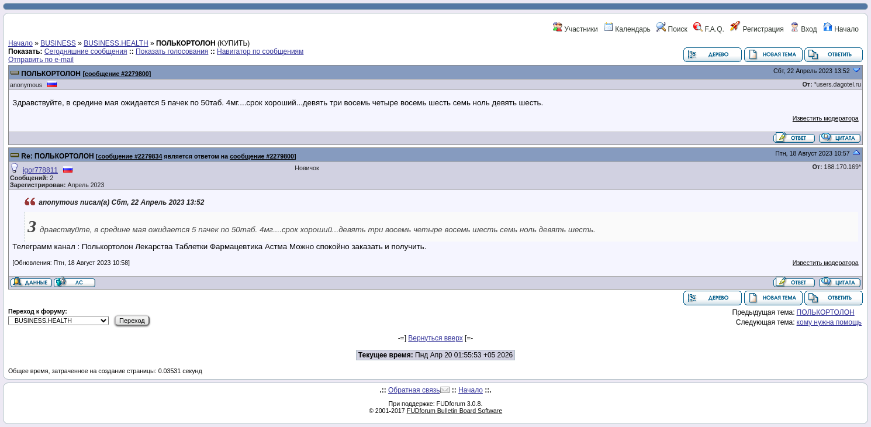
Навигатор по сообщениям (260, 51)
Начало (841, 29)
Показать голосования (172, 51)
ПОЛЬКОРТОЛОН (51, 74)
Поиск (671, 29)
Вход (803, 29)
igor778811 (40, 170)
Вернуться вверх (435, 338)
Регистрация (756, 29)
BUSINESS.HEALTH (116, 43)
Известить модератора (826, 118)
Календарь (627, 29)
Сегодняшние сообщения (85, 51)
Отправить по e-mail (41, 60)
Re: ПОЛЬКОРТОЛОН (57, 156)
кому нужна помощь (829, 322)
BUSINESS (58, 43)
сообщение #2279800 (117, 73)
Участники (575, 29)
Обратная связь (414, 390)
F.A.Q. (708, 29)
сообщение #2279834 (130, 156)
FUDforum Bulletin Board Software (454, 410)
